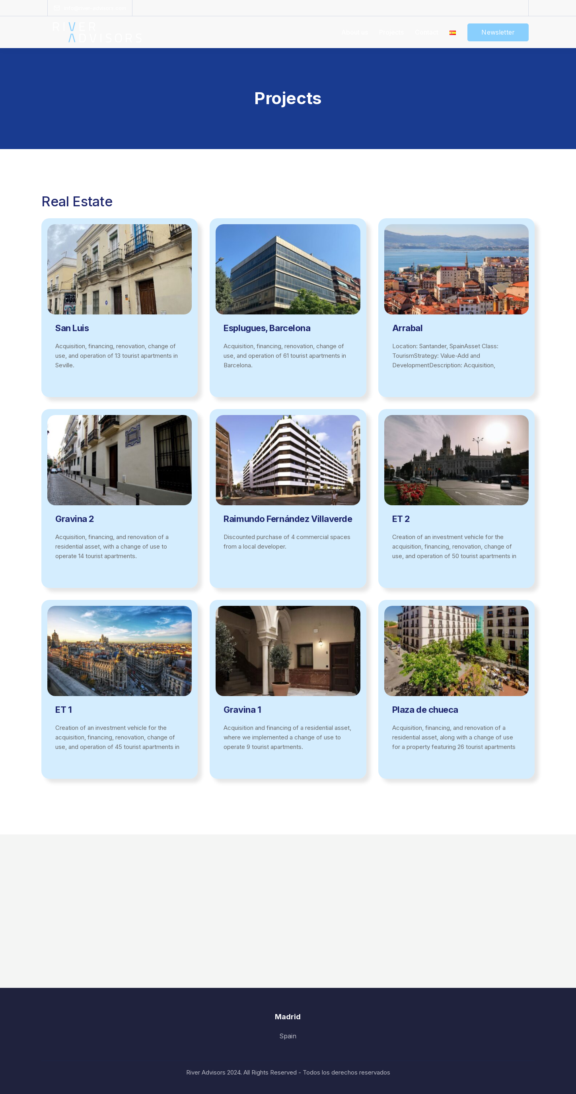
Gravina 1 (242, 709)
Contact (426, 32)
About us (354, 32)
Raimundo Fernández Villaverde (288, 519)
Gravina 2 (74, 519)
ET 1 (63, 709)
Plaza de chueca (425, 709)
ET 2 (401, 519)
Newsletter (498, 32)
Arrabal (407, 328)
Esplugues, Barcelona (267, 328)
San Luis (72, 328)
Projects (391, 32)
